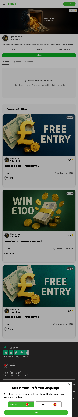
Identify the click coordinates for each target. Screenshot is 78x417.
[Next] (36, 412)
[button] (21, 404)
